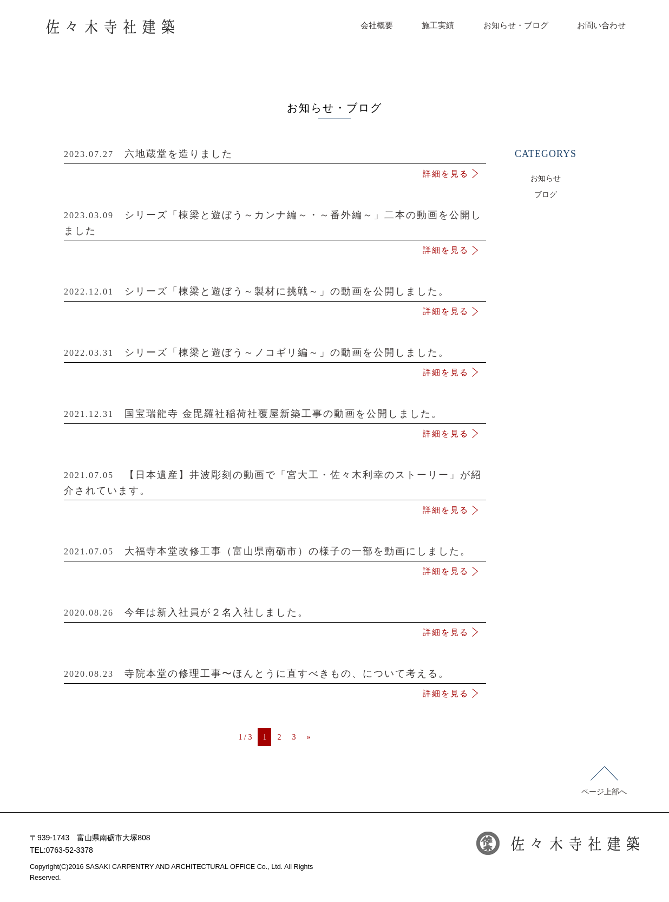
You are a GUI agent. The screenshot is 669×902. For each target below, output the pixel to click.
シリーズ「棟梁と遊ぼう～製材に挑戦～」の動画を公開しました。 (275, 294)
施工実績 (438, 25)
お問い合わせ (601, 25)
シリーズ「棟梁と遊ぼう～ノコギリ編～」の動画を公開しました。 (275, 355)
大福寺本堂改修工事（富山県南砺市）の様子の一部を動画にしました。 (275, 553)
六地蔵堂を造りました (275, 156)
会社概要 (376, 25)
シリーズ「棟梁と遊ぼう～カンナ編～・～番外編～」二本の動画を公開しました (275, 225)
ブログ (545, 195)
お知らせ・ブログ (515, 25)
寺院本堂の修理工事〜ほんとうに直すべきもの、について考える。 (275, 676)
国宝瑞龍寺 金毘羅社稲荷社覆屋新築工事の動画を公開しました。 (275, 416)
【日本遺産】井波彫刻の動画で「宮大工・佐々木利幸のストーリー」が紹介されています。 (275, 485)
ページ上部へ (604, 781)
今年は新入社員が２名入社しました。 (275, 615)
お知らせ (545, 178)
